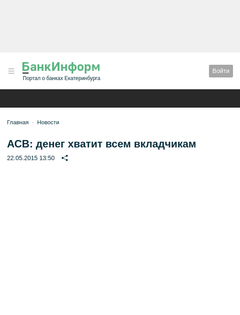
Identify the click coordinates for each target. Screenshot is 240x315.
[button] (11, 71)
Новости (48, 122)
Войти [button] (221, 70)
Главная (17, 122)
